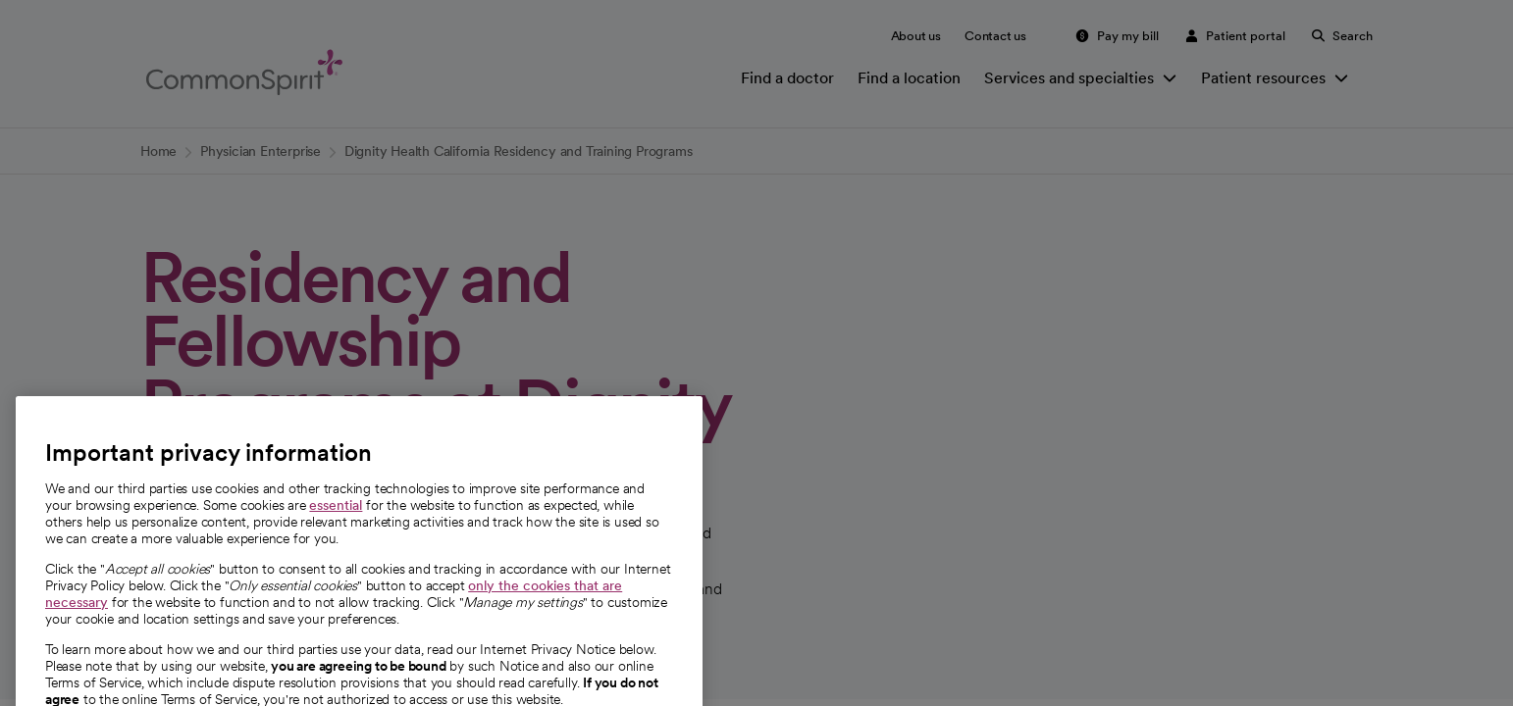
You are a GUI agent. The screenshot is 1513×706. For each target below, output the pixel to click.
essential (335, 546)
